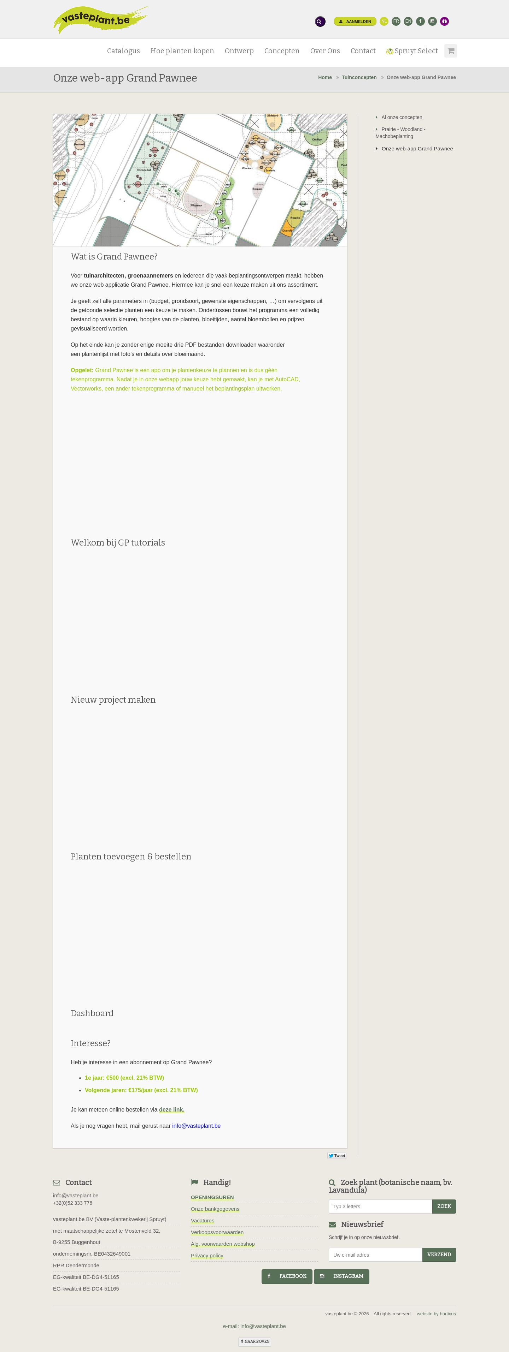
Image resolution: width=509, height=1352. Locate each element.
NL (384, 21)
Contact (363, 51)
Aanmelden (355, 21)
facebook (287, 1276)
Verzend (439, 1255)
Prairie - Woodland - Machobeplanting (401, 132)
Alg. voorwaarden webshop (223, 1244)
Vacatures (202, 1220)
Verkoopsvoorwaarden (217, 1232)
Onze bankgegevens (215, 1209)
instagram (341, 1276)
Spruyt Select (412, 51)
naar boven (254, 1341)
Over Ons (325, 51)
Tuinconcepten (359, 77)
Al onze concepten (399, 117)
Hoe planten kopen (182, 51)
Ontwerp (239, 51)
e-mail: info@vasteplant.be (254, 1326)
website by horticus (436, 1313)
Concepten (282, 51)
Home (325, 77)
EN (408, 21)
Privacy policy (207, 1255)
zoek (444, 1206)
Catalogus (123, 51)
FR (396, 21)
